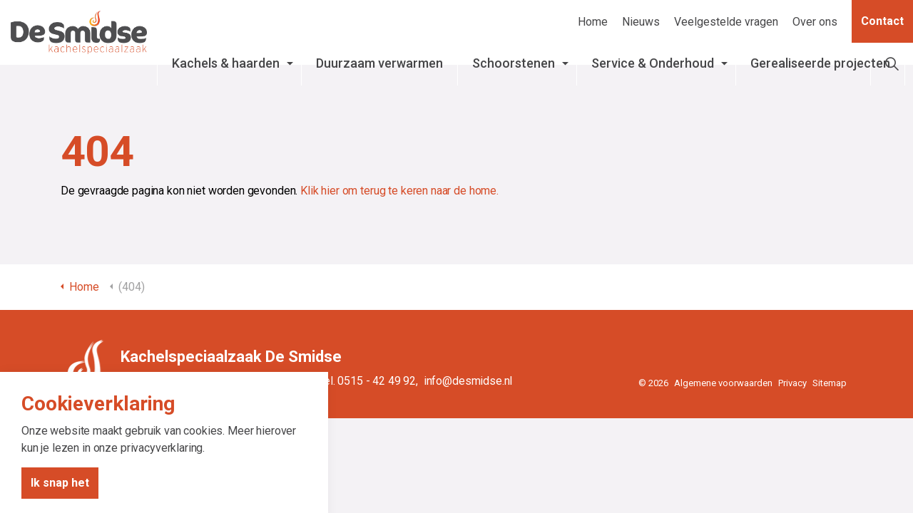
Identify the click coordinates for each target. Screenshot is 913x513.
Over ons (814, 21)
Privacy (792, 383)
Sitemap (829, 383)
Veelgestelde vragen (726, 21)
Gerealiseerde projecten (810, 71)
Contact (882, 21)
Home (593, 21)
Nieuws (641, 21)
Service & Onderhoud (653, 71)
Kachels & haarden (250, 71)
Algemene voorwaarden (723, 383)
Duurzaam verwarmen (389, 71)
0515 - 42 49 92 (376, 381)
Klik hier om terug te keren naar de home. (399, 190)
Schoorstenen (543, 63)
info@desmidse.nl (468, 381)
